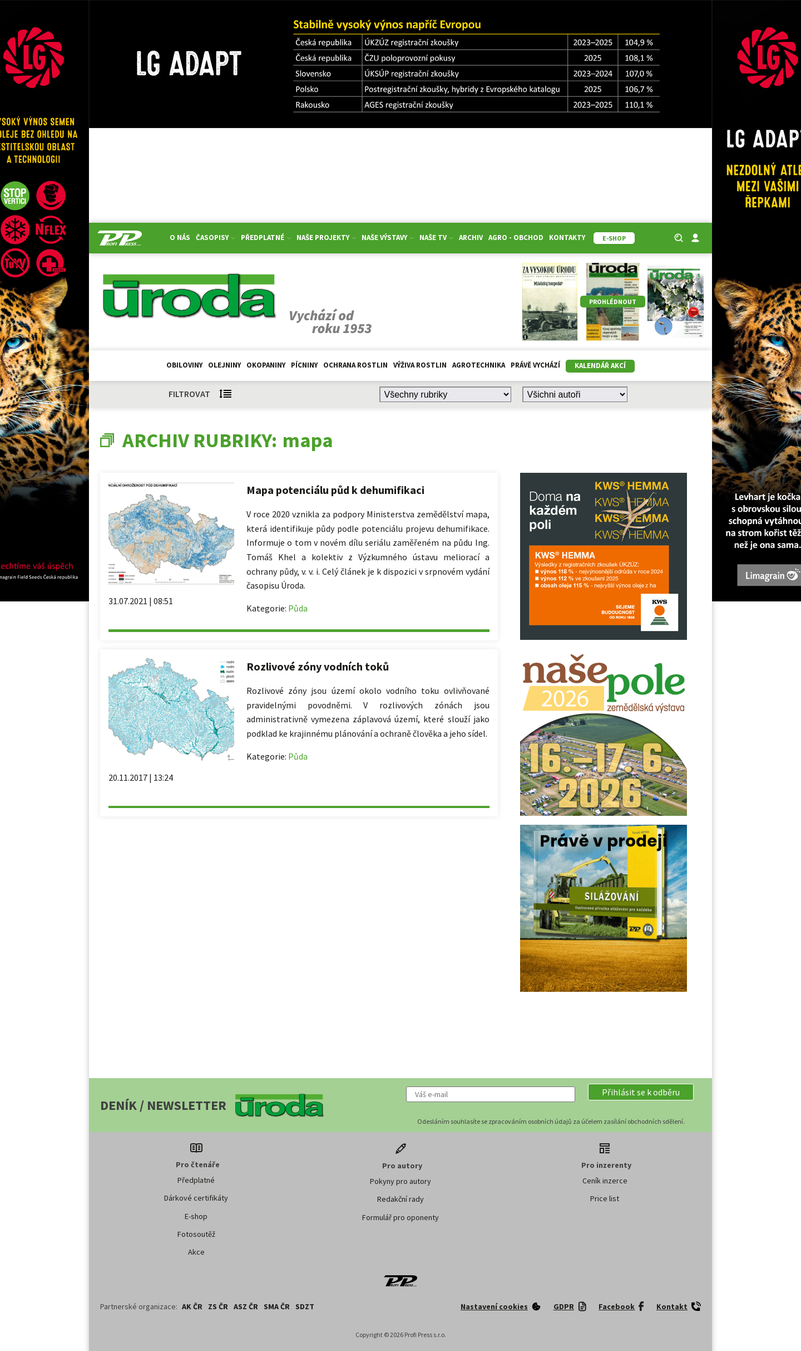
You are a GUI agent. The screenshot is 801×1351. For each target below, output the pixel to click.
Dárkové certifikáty (196, 1198)
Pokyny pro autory (400, 1181)
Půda (298, 608)
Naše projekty (326, 237)
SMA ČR (277, 1306)
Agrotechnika (478, 365)
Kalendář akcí (600, 365)
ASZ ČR (246, 1306)
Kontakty (567, 237)
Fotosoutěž (196, 1234)
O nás (180, 237)
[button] (641, 1092)
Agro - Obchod (515, 237)
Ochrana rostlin (355, 365)
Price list (604, 1198)
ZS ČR (218, 1306)
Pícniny (304, 365)
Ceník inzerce (604, 1181)
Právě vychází (535, 365)
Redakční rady (400, 1199)
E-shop (196, 1216)
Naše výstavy (388, 237)
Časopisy (215, 237)
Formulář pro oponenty (400, 1217)
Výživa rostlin (420, 365)
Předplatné (266, 237)
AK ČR (192, 1306)
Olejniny (224, 365)
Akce (196, 1252)
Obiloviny (184, 365)
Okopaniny (265, 365)
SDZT (304, 1306)
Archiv (471, 237)
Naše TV (436, 237)
